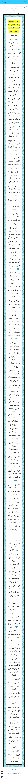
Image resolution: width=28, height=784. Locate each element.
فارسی (25, 7)
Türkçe (21, 6)
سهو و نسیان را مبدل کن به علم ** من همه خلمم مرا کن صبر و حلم (14, 74)
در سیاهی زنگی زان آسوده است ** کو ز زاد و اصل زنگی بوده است (14, 592)
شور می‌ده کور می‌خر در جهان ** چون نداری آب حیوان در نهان (14, 561)
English (16, 6)
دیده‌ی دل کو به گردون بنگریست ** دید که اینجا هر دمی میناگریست (14, 147)
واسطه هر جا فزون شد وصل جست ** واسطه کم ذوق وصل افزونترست (14, 248)
